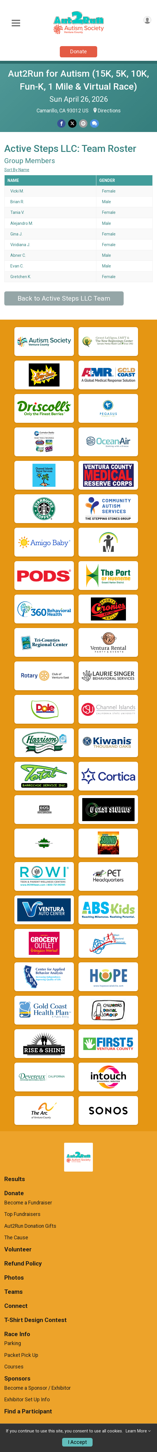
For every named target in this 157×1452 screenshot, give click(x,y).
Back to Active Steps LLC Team (64, 298)
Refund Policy (23, 1263)
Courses (14, 1367)
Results (14, 1179)
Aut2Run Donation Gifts (30, 1226)
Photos (14, 1277)
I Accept (77, 1442)
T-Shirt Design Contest (35, 1320)
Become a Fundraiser (28, 1203)
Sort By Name (16, 169)
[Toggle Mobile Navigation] (16, 23)
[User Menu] (147, 20)
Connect (16, 1306)
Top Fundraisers (22, 1214)
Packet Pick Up (21, 1355)
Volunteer (18, 1249)
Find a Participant (28, 1411)
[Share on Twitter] (72, 123)
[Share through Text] (94, 123)
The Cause (16, 1237)
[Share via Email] (83, 123)
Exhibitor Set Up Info (27, 1399)
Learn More (136, 1431)
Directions (109, 111)
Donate (78, 51)
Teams (13, 1292)
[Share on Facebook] (61, 123)
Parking (12, 1343)
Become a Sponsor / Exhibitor (37, 1388)
